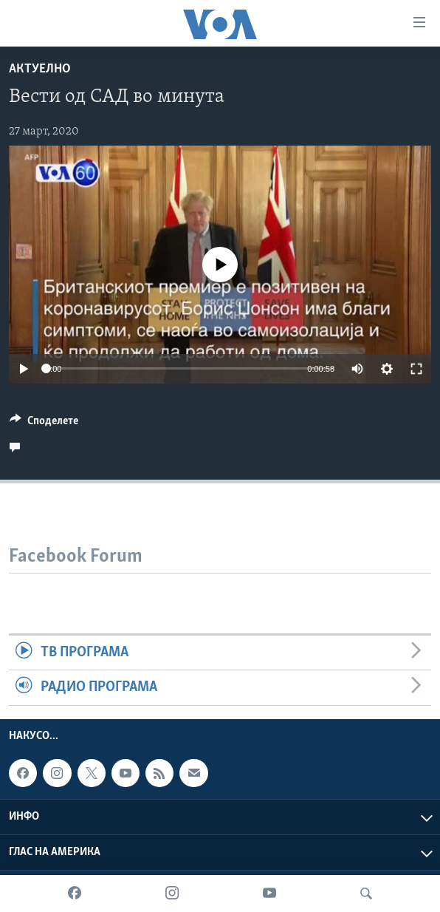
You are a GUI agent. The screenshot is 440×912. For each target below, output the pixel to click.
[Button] (44, 424)
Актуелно (40, 69)
